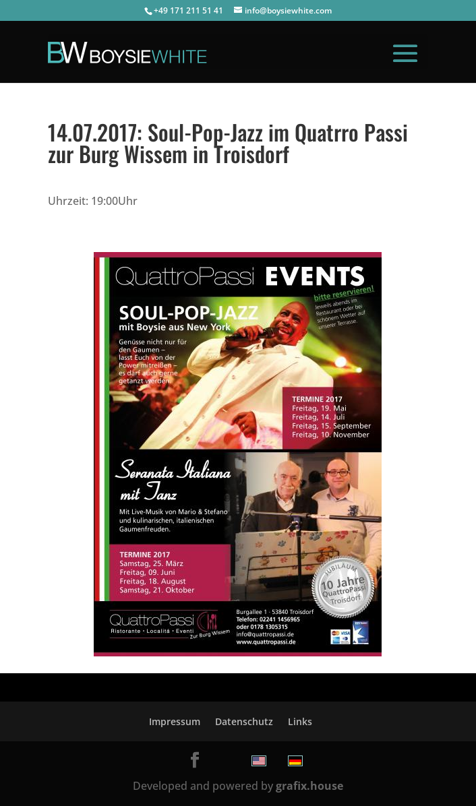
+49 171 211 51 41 (188, 10)
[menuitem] (258, 760)
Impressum (174, 721)
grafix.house (309, 785)
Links (300, 721)
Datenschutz (244, 721)
